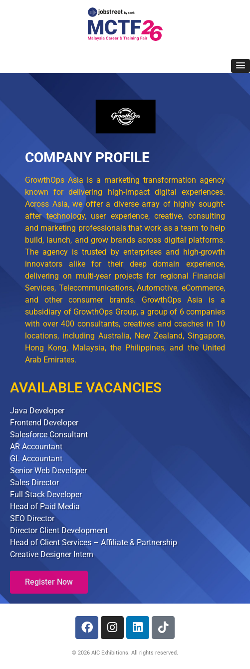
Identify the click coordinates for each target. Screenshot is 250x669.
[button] (240, 66)
